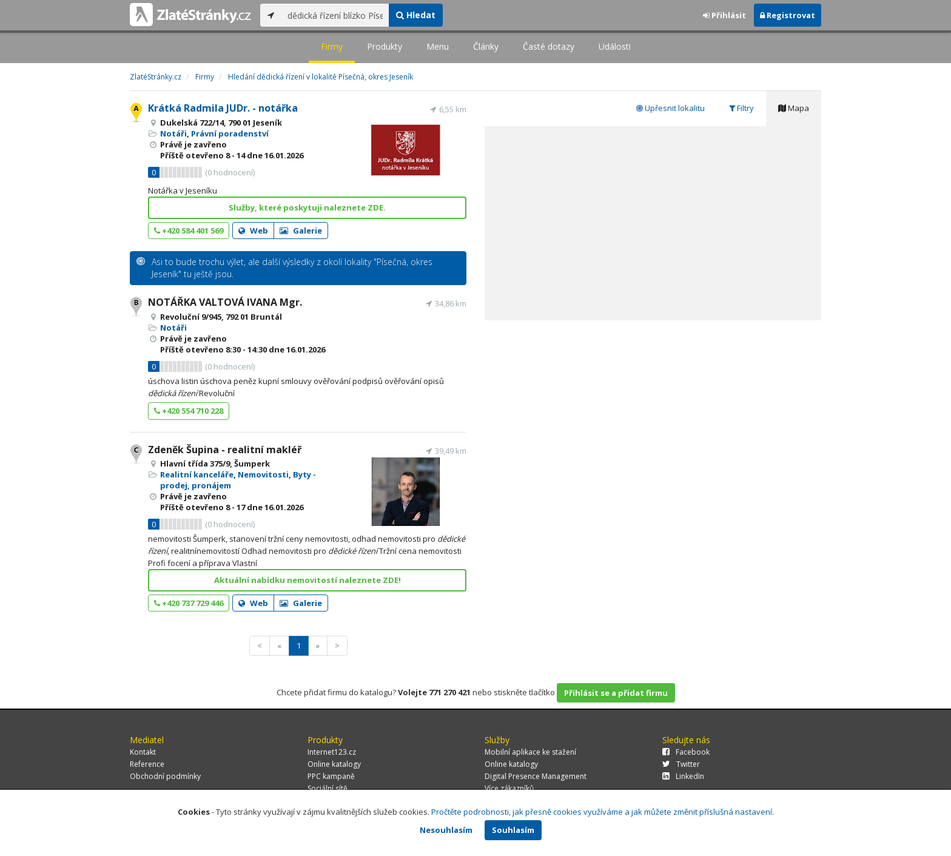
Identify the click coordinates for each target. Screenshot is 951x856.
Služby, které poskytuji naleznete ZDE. (307, 207)
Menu (437, 46)
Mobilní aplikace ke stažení (530, 752)
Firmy (332, 46)
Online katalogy (334, 764)
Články (486, 46)
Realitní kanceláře (197, 474)
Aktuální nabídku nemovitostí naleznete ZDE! (307, 580)
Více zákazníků (509, 788)
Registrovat (787, 15)
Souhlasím (513, 829)
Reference (147, 764)
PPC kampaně (331, 776)
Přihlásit (724, 15)
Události (615, 46)
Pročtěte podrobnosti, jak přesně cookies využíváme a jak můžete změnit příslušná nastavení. (602, 811)
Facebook (686, 752)
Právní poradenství (230, 133)
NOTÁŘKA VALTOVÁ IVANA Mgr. (225, 302)
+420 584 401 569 (188, 230)
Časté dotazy (548, 46)
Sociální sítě (327, 788)
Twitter (681, 764)
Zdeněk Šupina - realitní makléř (224, 449)
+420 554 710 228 (188, 410)
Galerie (301, 230)
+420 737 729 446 (188, 603)
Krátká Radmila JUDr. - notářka (223, 108)
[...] (335, 15)
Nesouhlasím (446, 829)
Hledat (415, 15)
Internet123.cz (331, 752)
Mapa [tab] (793, 108)
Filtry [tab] (741, 108)
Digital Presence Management (535, 776)
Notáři (173, 133)
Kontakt (143, 752)
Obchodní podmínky (165, 776)
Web (253, 230)
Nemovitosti (263, 474)
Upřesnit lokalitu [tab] (670, 108)
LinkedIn (683, 776)
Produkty (384, 46)
